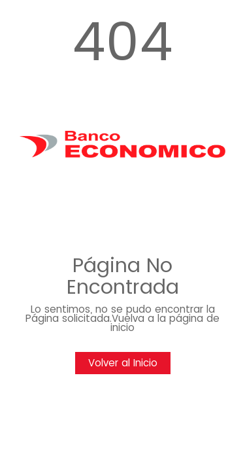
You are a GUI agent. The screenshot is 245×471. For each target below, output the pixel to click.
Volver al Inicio (122, 363)
